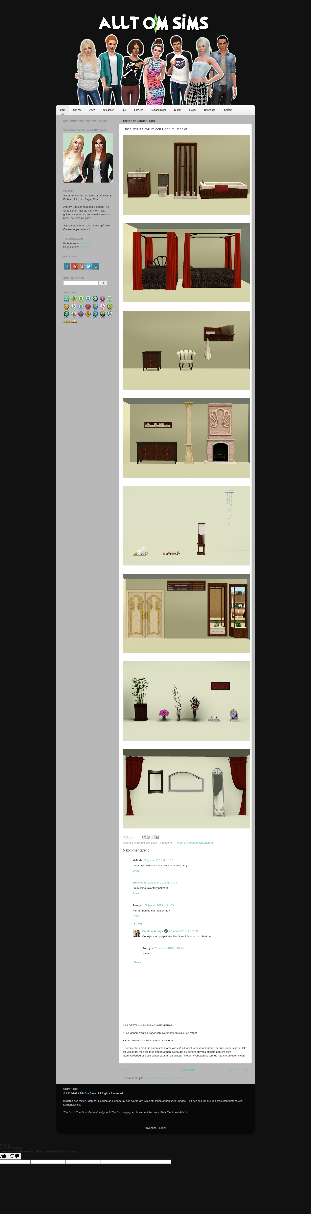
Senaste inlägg (135, 1070)
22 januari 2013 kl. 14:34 (162, 882)
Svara (135, 870)
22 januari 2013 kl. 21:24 (183, 931)
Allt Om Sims (88, 1093)
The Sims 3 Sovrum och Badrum (193, 842)
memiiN (84, 247)
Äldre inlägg (238, 1070)
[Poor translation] (14, 1156)
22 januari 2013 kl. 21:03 (159, 905)
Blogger (161, 1127)
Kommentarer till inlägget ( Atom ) (163, 1078)
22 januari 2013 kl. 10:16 (158, 860)
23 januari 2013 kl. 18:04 (169, 948)
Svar (139, 923)
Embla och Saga (152, 931)
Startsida (187, 1070)
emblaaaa (87, 243)
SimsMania (139, 882)
